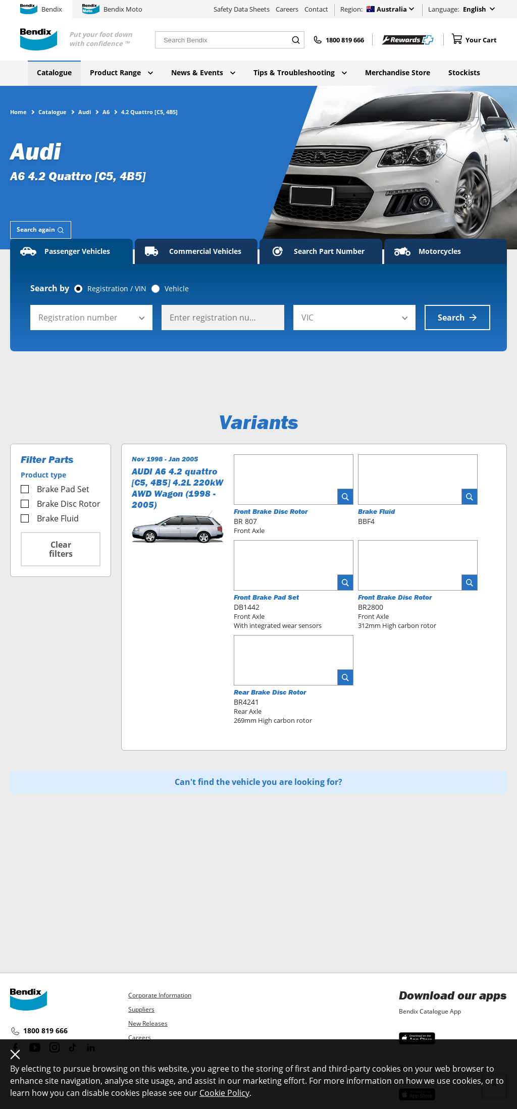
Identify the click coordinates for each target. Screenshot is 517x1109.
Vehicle (177, 288)
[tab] (40, 230)
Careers (287, 9)
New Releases (148, 1023)
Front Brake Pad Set (266, 597)
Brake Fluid (50, 518)
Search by (49, 288)
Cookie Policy (224, 1092)
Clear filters (61, 549)
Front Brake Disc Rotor (270, 511)
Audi (84, 111)
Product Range (121, 72)
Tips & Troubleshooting (300, 72)
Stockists (464, 72)
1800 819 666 (39, 1031)
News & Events (203, 72)
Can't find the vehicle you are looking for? (258, 781)
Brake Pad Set (55, 489)
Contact (316, 9)
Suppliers (141, 1009)
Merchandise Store (397, 72)
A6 (106, 111)
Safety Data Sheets (242, 9)
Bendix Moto (112, 9)
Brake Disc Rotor (60, 503)
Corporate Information (159, 995)
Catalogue (54, 72)
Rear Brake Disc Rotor (270, 692)
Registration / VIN (116, 288)
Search (457, 317)
